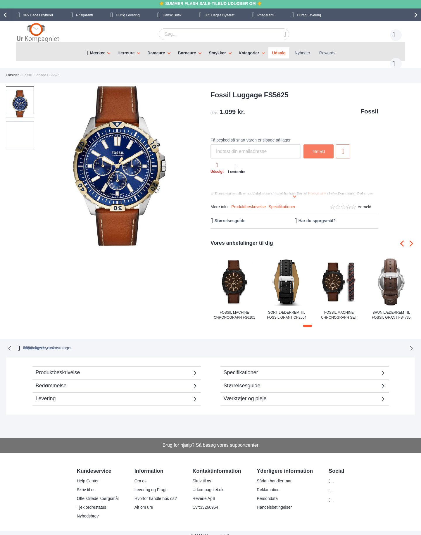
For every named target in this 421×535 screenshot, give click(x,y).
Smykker (217, 53)
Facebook (339, 484)
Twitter (336, 494)
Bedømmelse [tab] (51, 379)
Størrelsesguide (230, 215)
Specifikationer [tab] (241, 366)
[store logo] (38, 33)
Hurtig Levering (127, 15)
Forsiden (13, 69)
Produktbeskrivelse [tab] (58, 366)
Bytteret (38, 15)
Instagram (339, 474)
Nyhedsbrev (84, 509)
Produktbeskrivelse (248, 201)
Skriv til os (82, 483)
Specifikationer (281, 201)
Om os (137, 474)
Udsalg (279, 53)
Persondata (263, 492)
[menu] (210, 51)
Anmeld (364, 201)
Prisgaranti (84, 15)
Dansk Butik (172, 15)
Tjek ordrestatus (87, 500)
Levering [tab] (46, 392)
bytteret (136, 341)
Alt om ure (140, 500)
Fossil (369, 105)
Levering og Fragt (147, 483)
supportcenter (244, 438)
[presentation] (6, 15)
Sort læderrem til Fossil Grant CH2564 (286, 309)
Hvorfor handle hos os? (152, 492)
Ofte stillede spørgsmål (94, 492)
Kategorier (249, 53)
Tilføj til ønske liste (343, 146)
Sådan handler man (271, 474)
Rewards (327, 53)
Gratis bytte (185, 341)
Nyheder (302, 53)
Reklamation (264, 483)
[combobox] (215, 34)
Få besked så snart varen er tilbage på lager (250, 134)
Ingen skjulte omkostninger (242, 341)
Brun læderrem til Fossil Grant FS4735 (391, 309)
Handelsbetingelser (270, 500)
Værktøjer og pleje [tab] (245, 392)
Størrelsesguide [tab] (242, 379)
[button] (49, 161)
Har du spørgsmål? (317, 215)
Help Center (84, 474)
